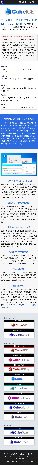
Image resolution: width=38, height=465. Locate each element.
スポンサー (30, 454)
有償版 (21, 454)
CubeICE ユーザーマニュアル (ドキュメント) (17, 107)
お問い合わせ (31, 2)
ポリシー (30, 456)
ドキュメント (9, 456)
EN (20, 2)
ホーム (6, 454)
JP (23, 2)
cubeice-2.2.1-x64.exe (12, 24)
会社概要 (14, 454)
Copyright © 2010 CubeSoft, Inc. (19, 461)
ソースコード (20, 456)
